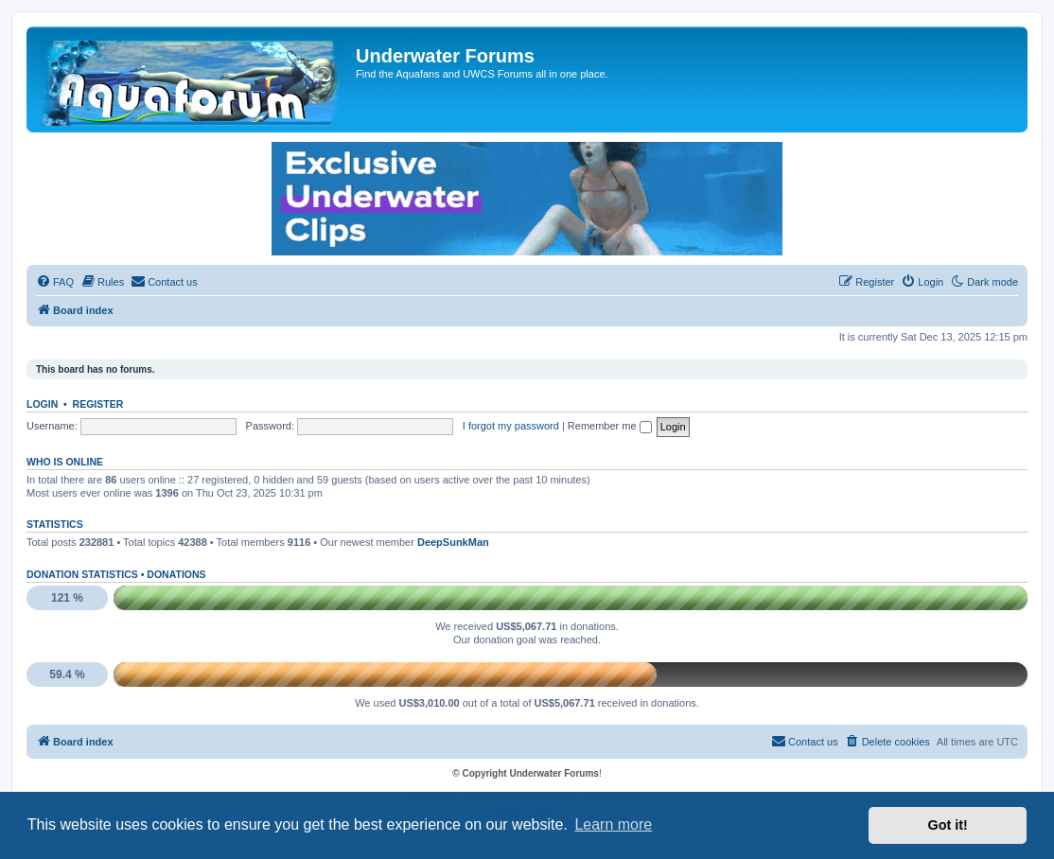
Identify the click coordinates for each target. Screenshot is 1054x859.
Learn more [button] (613, 824)
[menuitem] (55, 282)
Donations (176, 574)
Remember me (610, 425)
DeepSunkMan (453, 542)
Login (42, 404)
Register (98, 404)
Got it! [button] (948, 825)
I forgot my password (511, 425)
